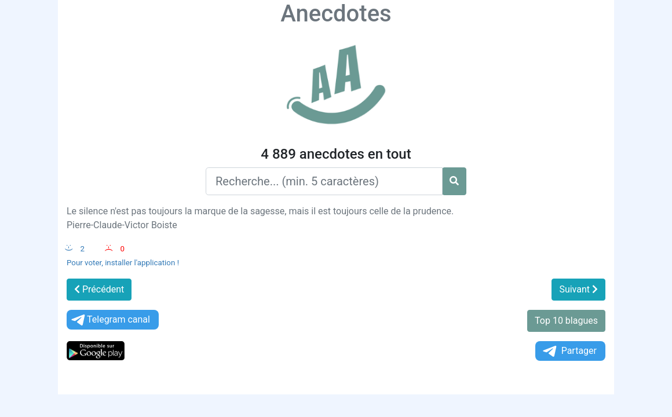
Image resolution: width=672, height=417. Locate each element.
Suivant (578, 289)
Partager (569, 351)
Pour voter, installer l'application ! (123, 262)
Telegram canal (110, 320)
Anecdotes (335, 13)
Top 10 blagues (566, 320)
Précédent (99, 289)
